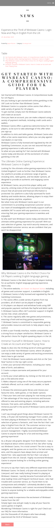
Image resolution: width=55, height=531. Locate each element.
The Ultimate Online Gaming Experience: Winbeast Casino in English (27, 59)
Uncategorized (27, 43)
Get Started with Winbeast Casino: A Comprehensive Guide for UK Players (29, 57)
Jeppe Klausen (11, 43)
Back (7, 524)
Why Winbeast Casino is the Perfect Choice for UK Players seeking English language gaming (29, 62)
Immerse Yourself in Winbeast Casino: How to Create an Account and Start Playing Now (28, 65)
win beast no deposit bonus (33, 288)
